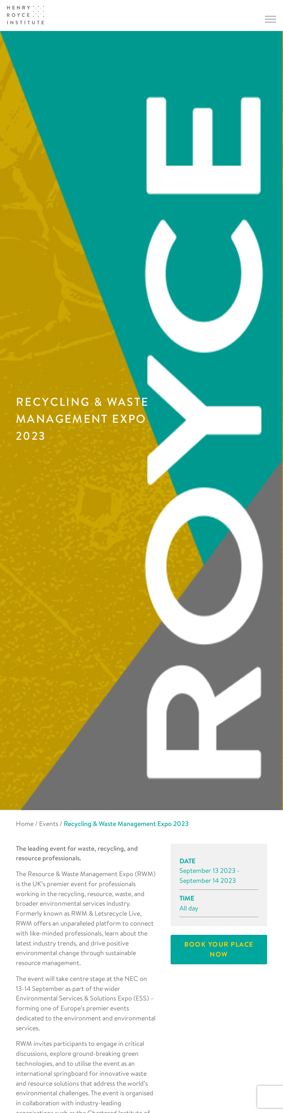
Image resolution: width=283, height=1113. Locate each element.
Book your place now (219, 949)
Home (25, 823)
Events (48, 823)
